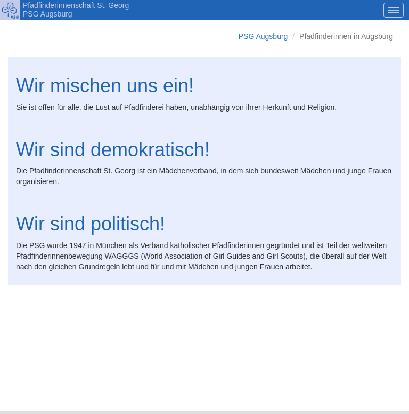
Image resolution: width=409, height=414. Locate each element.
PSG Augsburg (263, 36)
